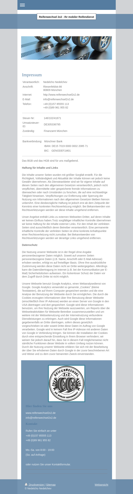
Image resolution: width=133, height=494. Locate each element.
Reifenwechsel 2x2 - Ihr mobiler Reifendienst (66, 16)
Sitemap (51, 484)
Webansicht (101, 484)
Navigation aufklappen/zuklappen (66, 5)
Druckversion (35, 484)
